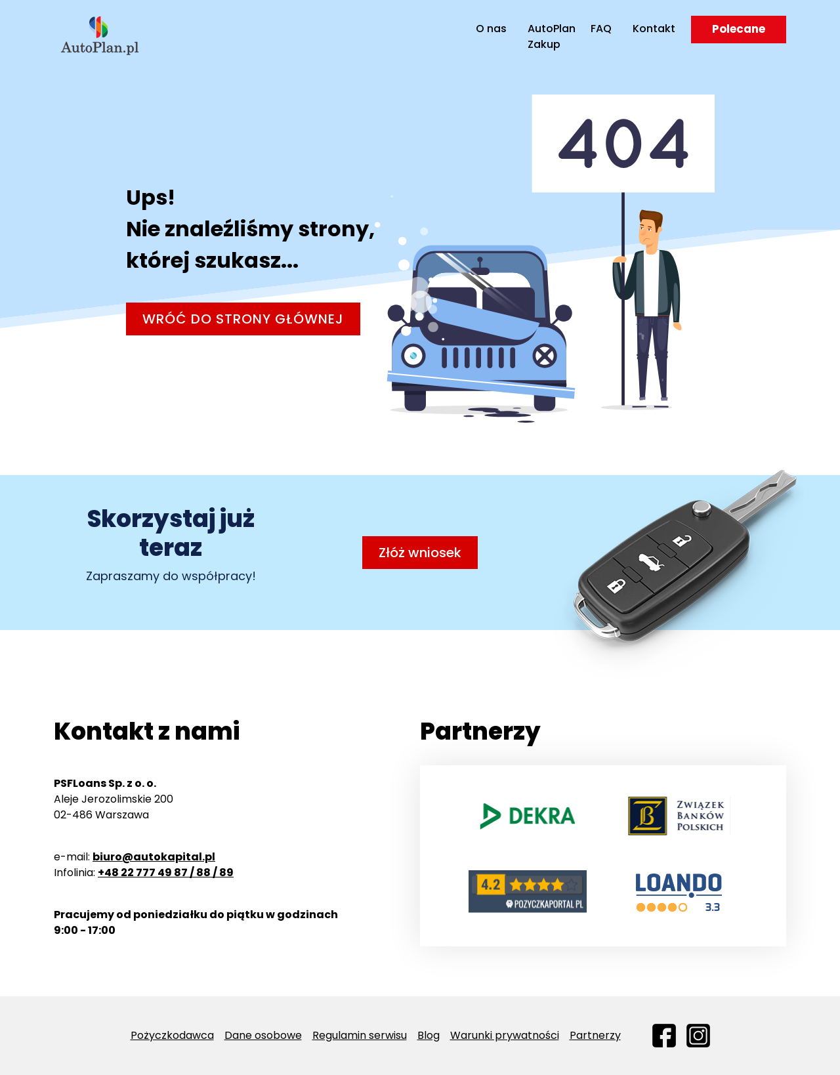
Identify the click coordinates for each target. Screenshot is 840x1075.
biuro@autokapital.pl (154, 856)
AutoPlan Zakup (545, 36)
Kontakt (654, 28)
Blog (428, 1035)
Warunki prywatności (504, 1035)
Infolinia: (144, 872)
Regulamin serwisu (359, 1035)
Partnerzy (595, 1035)
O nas (491, 28)
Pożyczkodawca (172, 1035)
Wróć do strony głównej (243, 319)
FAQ (601, 28)
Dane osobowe (263, 1035)
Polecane (738, 29)
